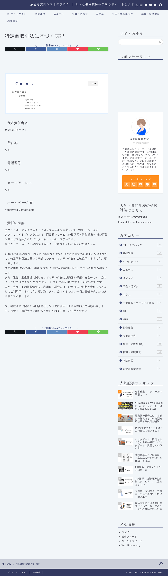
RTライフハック (17, 13)
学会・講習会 (80, 13)
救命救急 (142, 327)
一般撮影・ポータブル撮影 (142, 302)
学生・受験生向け (122, 13)
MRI (142, 319)
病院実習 (12, 21)
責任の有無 (30, 108)
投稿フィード (129, 536)
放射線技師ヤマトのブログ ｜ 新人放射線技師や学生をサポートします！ (84, 4)
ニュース (59, 13)
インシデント (142, 261)
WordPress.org (130, 545)
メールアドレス (32, 102)
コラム (100, 13)
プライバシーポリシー (17, 572)
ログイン (126, 532)
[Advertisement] (143, 82)
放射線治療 (142, 335)
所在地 (22, 96)
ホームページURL (33, 105)
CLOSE (93, 83)
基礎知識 (40, 13)
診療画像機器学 (142, 368)
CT (142, 310)
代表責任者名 (19, 92)
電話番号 (29, 99)
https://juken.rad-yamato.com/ (135, 222)
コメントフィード (131, 541)
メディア (142, 277)
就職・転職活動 (150, 13)
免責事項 (36, 572)
